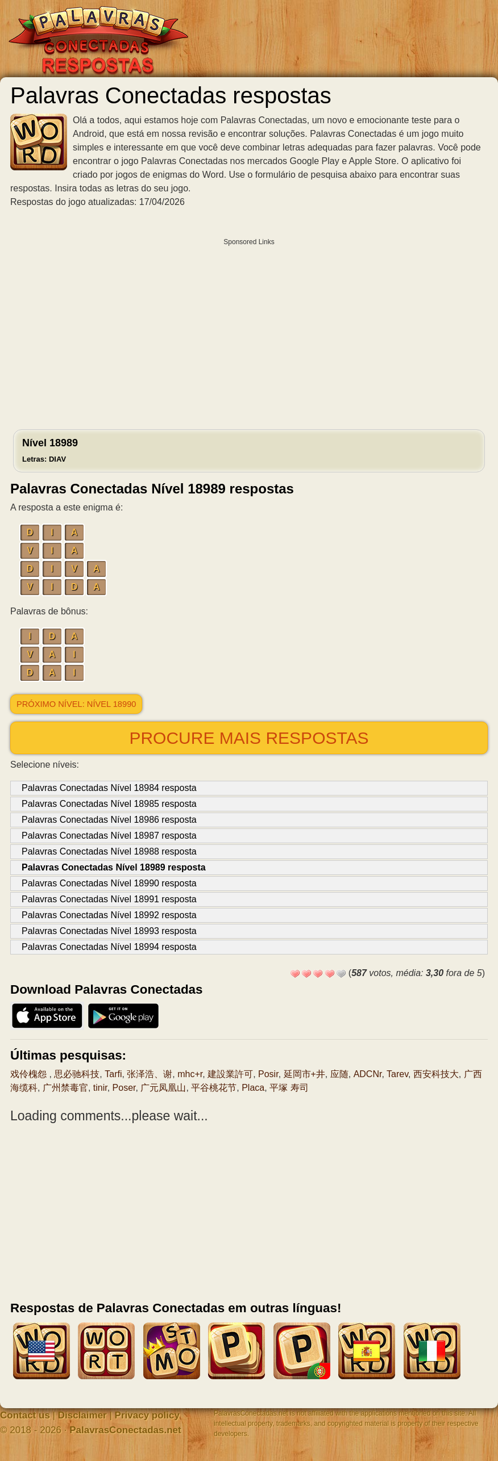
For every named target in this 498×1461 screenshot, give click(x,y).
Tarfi (113, 1074)
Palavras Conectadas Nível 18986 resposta (109, 819)
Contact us (25, 1415)
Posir (268, 1074)
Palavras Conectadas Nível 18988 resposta (109, 851)
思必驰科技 (76, 1074)
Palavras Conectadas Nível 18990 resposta (109, 883)
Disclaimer (82, 1415)
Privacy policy (147, 1415)
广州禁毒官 (65, 1087)
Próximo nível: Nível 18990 (76, 704)
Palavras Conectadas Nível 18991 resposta (109, 899)
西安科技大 (436, 1074)
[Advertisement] (249, 331)
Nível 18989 (50, 450)
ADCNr (368, 1074)
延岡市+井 (304, 1074)
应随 (339, 1074)
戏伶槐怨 (29, 1074)
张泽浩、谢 (149, 1074)
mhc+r (189, 1074)
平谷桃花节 (213, 1087)
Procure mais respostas (248, 738)
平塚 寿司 (288, 1087)
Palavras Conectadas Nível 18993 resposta (109, 931)
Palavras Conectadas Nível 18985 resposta (109, 804)
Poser (124, 1087)
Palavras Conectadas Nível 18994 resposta (109, 947)
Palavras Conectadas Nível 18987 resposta (109, 835)
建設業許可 (230, 1074)
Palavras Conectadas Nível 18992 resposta (109, 915)
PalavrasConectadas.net (125, 1430)
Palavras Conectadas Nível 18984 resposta (109, 788)
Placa (253, 1087)
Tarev (397, 1074)
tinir (100, 1087)
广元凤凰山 (163, 1087)
